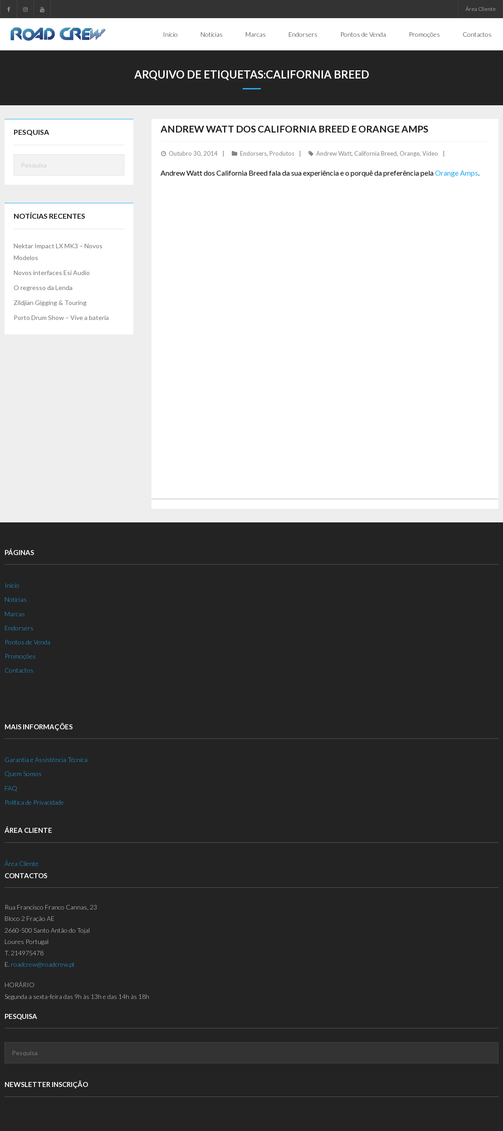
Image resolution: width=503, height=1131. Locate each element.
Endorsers (253, 153)
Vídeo (430, 153)
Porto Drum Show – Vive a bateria (61, 317)
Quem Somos (23, 773)
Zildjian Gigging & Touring (50, 302)
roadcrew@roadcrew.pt (43, 964)
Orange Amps (456, 172)
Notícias (16, 599)
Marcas (15, 614)
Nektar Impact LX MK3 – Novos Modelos (58, 251)
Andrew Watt (334, 153)
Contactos (19, 670)
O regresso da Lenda (43, 287)
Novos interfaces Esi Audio (52, 272)
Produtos (281, 153)
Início (12, 585)
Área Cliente (480, 8)
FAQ (11, 788)
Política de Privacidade (34, 802)
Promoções (20, 656)
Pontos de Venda (27, 642)
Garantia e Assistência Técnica (46, 759)
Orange (410, 153)
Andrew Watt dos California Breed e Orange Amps (294, 128)
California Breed (375, 153)
